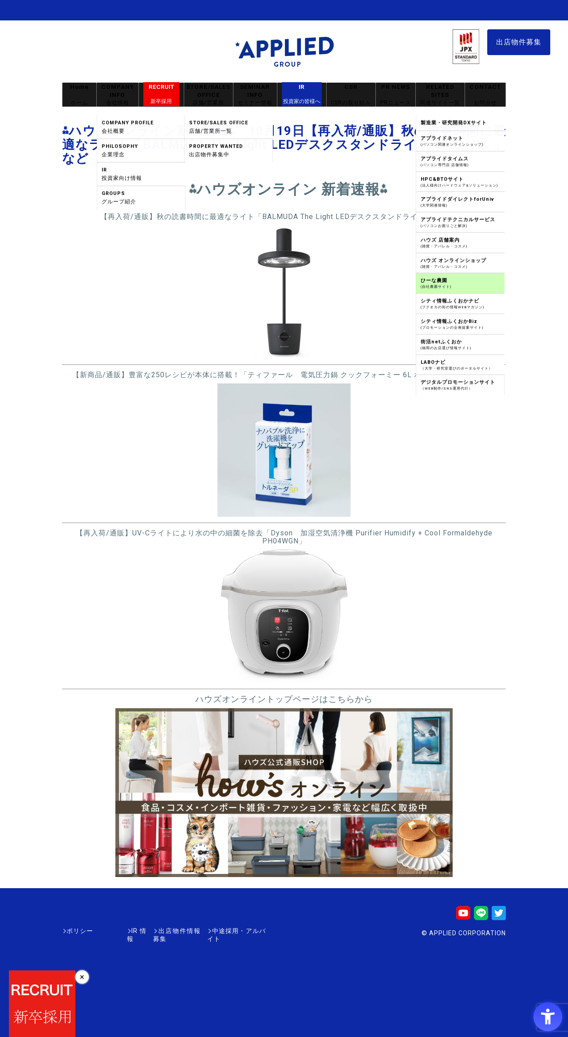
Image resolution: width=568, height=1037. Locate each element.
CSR (351, 95)
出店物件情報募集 (161, 930)
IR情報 (114, 930)
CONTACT (485, 95)
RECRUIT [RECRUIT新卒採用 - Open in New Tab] (161, 94)
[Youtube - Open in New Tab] (463, 916)
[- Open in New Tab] (284, 354)
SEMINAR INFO (255, 95)
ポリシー (80, 930)
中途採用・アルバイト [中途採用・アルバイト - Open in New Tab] (232, 930)
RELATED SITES (440, 95)
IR (301, 94)
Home (79, 95)
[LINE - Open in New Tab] (481, 916)
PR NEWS (395, 95)
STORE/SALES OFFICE (209, 95)
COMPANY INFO (117, 95)
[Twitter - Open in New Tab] (499, 916)
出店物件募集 (518, 42)
